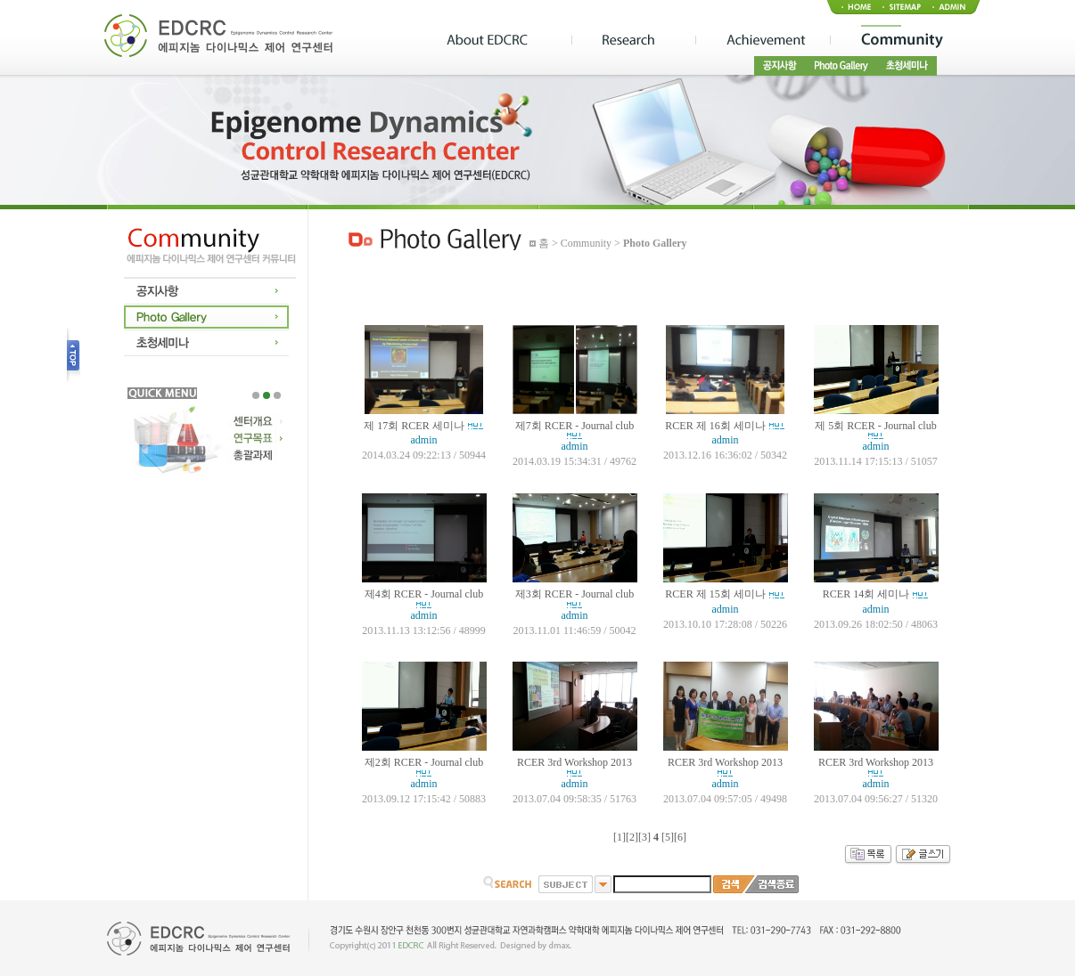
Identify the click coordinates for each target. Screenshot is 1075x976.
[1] (619, 837)
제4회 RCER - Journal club (424, 594)
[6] (680, 837)
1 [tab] (255, 395)
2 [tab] (266, 395)
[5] (667, 837)
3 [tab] (277, 395)
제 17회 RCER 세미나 (414, 425)
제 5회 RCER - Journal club (875, 425)
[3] (644, 837)
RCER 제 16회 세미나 (715, 425)
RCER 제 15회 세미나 (715, 594)
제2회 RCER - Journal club (424, 762)
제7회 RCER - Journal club (574, 425)
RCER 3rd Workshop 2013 (574, 762)
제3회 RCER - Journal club (574, 594)
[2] (632, 837)
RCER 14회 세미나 (866, 594)
